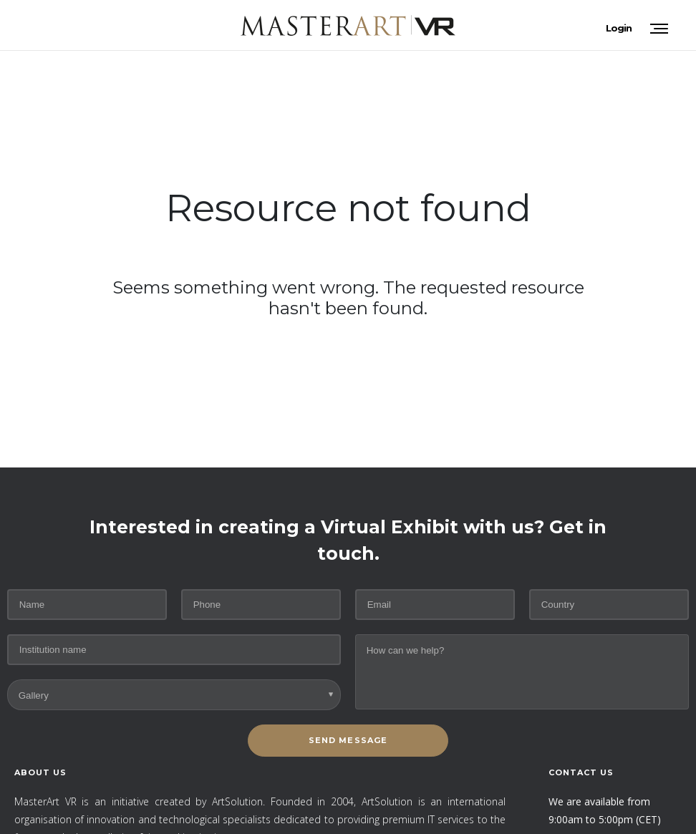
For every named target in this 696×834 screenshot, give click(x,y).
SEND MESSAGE (348, 740)
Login (619, 28)
